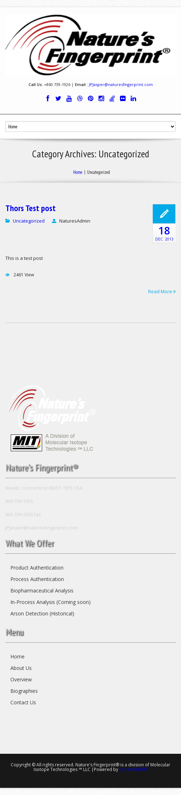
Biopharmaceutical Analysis (42, 590)
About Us (21, 668)
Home (77, 172)
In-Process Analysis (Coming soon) (50, 602)
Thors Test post (30, 208)
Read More (162, 291)
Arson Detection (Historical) (42, 613)
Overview (21, 679)
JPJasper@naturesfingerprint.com (121, 84)
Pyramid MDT (133, 769)
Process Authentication (37, 579)
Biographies (24, 690)
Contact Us (23, 702)
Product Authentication (37, 567)
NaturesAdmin (74, 221)
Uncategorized (29, 221)
